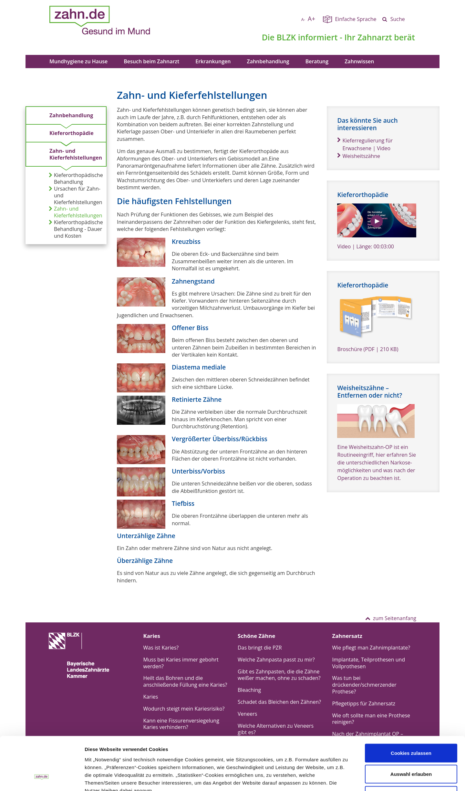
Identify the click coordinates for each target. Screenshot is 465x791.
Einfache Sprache (355, 19)
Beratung (316, 61)
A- (303, 19)
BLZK (286, 37)
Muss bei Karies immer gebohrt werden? (181, 663)
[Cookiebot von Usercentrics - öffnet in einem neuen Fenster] (42, 778)
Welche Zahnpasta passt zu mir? (276, 659)
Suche (397, 19)
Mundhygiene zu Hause (78, 61)
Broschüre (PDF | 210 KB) (367, 349)
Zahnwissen (359, 61)
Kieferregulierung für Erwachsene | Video (365, 144)
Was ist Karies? (161, 647)
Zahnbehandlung (268, 61)
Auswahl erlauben (411, 727)
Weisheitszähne (358, 156)
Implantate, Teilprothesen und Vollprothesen (368, 663)
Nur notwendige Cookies (411, 748)
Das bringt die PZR (260, 647)
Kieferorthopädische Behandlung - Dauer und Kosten (76, 229)
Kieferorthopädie (71, 133)
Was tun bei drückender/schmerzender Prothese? (364, 684)
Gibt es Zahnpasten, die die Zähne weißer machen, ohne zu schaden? (279, 675)
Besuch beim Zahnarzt (151, 61)
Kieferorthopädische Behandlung (76, 178)
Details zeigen (285, 778)
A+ (311, 18)
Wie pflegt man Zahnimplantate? (371, 647)
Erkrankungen (213, 61)
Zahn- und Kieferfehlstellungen (75, 154)
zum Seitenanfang (390, 618)
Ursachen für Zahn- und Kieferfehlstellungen (75, 195)
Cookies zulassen (411, 706)
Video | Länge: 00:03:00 (365, 246)
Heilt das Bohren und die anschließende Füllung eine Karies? (185, 681)
